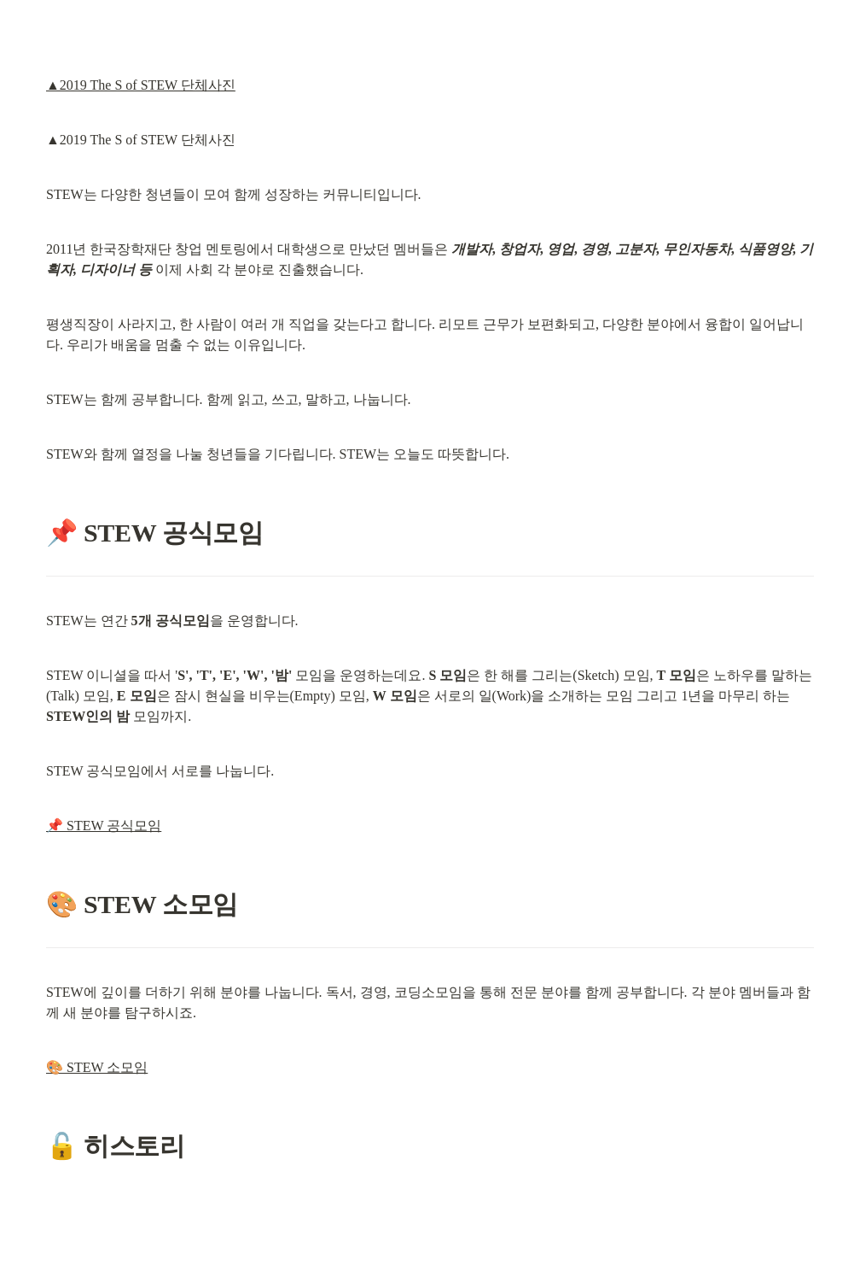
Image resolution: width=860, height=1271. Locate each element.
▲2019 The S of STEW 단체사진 (140, 85)
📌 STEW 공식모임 (103, 825)
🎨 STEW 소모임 (97, 1067)
